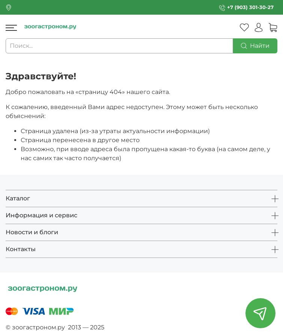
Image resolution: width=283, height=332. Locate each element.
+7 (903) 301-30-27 (250, 7)
